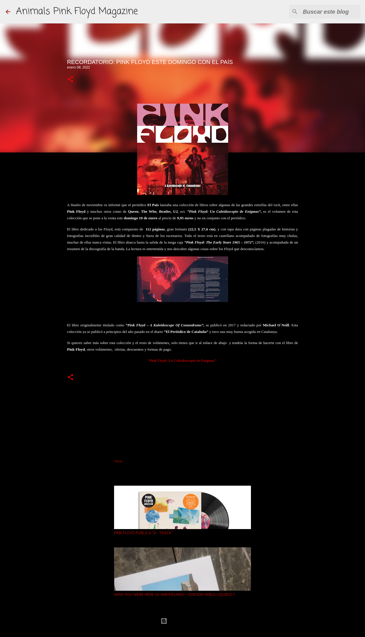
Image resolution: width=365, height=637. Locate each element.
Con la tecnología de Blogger (182, 621)
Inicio (118, 461)
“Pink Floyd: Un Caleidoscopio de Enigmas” (182, 360)
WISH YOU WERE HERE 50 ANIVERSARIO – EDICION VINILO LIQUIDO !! (174, 594)
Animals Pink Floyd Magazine (77, 12)
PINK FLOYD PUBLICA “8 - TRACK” (143, 533)
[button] (70, 79)
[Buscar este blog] (330, 12)
